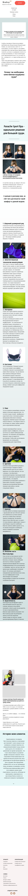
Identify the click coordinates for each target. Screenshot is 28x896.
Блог (4, 867)
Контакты (5, 865)
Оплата (4, 877)
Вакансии (5, 869)
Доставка (5, 876)
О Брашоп (5, 861)
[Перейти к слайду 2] (14, 783)
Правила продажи (7, 881)
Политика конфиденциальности (10, 885)
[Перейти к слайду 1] (13, 783)
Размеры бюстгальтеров (20, 861)
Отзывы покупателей (7, 863)
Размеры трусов (18, 863)
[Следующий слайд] (27, 760)
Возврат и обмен (7, 879)
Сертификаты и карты (19, 865)
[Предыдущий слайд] (1, 760)
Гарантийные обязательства (9, 883)
